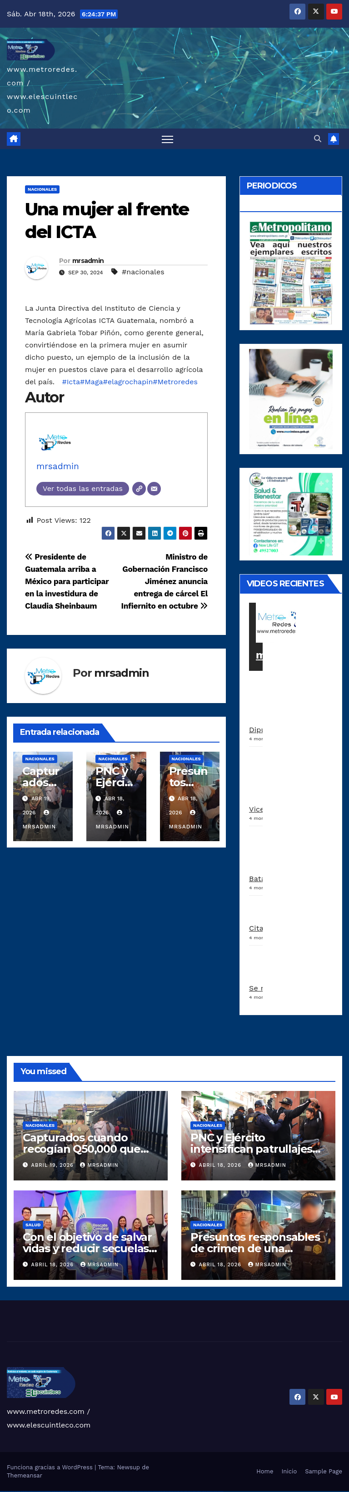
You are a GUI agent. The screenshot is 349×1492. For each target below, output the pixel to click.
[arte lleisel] (291, 513)
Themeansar (24, 1475)
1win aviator (81, 1491)
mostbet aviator (199, 1491)
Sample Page (323, 1471)
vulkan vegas (2, 1491)
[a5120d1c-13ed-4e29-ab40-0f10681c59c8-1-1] (291, 398)
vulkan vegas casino (12, 1491)
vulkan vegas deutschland (24, 1491)
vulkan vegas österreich (47, 1491)
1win (70, 1491)
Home (264, 1471)
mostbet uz (136, 1491)
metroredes (287, 655)
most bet (175, 1491)
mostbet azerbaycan (210, 1491)
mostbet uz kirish (150, 1491)
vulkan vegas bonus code (31, 1491)
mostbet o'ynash (165, 1491)
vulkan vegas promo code (40, 1491)
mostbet (133, 1491)
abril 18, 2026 (221, 1166)
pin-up (104, 1491)
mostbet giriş (186, 1491)
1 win (72, 1491)
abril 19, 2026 (53, 1166)
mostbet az (181, 1491)
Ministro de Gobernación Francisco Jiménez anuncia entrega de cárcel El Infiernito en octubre (164, 582)
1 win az (84, 1491)
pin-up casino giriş (111, 1491)
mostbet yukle (190, 1491)
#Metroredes (175, 382)
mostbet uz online (171, 1491)
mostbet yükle (215, 1491)
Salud (32, 1224)
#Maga (91, 382)
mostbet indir (195, 1491)
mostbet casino (160, 1491)
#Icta (71, 382)
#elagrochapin (128, 382)
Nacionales (42, 189)
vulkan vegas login (17, 1491)
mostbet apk (145, 1491)
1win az (75, 1491)
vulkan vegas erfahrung (54, 1491)
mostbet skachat (140, 1491)
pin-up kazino (120, 1491)
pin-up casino (116, 1491)
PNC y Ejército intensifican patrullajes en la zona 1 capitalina (251, 1149)
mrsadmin (88, 261)
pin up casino (101, 1491)
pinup (97, 1491)
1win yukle (92, 1491)
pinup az (106, 1491)
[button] (317, 138)
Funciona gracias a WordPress (51, 1467)
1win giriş (77, 1491)
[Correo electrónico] (154, 489)
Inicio (289, 1471)
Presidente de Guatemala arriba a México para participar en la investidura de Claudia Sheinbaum (67, 582)
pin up (95, 1491)
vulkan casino (6, 1491)
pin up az (130, 1491)
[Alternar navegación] (167, 139)
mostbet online (155, 1491)
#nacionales (143, 272)
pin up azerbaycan (125, 1491)
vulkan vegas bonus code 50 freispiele (64, 1491)
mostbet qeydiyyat (220, 1491)
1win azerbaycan (87, 1491)
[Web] (139, 489)
